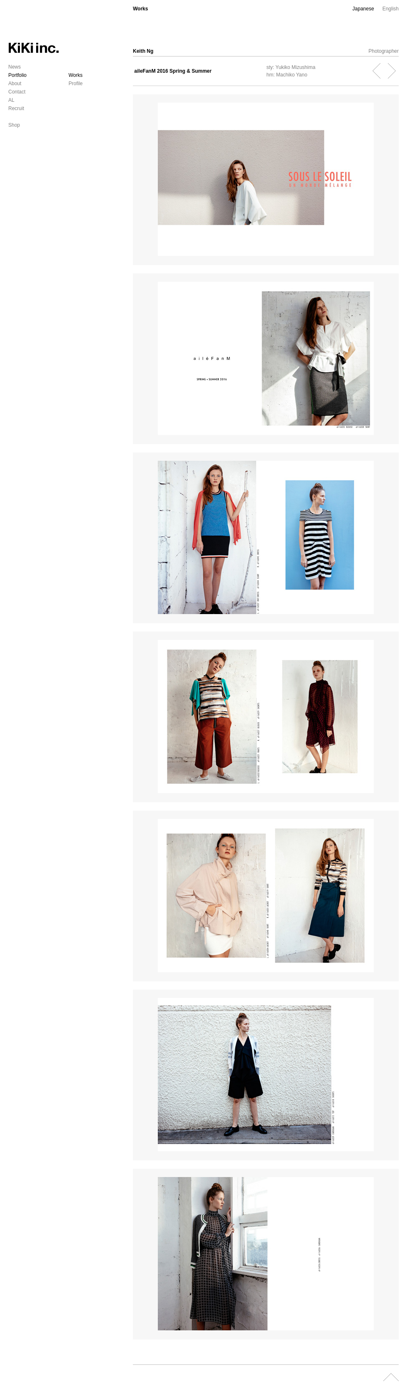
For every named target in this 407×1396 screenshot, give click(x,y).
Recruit (16, 108)
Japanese (363, 8)
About (14, 83)
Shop (14, 125)
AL (11, 100)
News (14, 67)
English (390, 8)
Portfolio (17, 75)
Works (76, 75)
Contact (16, 92)
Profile (76, 83)
